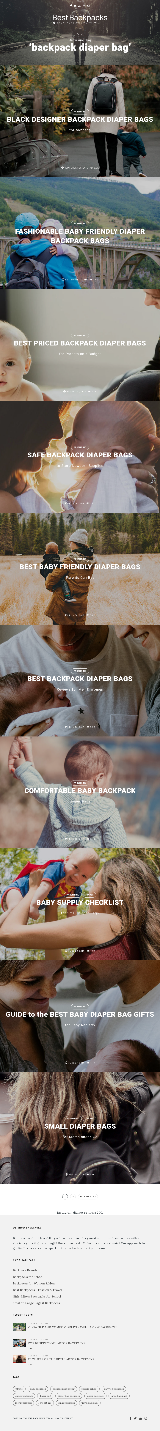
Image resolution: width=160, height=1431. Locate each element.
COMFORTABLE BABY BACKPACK (80, 794)
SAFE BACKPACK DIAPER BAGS (80, 459)
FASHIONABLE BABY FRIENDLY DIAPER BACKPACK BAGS (80, 235)
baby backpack (38, 1388)
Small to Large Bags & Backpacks (36, 1303)
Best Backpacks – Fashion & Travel (37, 1290)
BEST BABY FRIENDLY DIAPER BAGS (80, 570)
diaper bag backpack (69, 1395)
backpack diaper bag (64, 1388)
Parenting (80, 107)
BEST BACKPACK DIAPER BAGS (80, 682)
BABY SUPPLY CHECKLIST (80, 906)
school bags (44, 1402)
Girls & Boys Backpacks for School (37, 1296)
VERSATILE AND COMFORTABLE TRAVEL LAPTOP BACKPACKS (72, 1327)
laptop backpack (95, 1395)
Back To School (89, 1388)
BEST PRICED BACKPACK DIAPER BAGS (80, 347)
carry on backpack (114, 1388)
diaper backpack (24, 1395)
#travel (19, 1388)
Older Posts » (88, 1197)
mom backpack (23, 1402)
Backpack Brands (25, 1270)
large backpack (119, 1395)
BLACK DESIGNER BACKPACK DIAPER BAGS (80, 123)
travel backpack (89, 1402)
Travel (89, 895)
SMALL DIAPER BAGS (80, 1130)
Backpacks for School (28, 1277)
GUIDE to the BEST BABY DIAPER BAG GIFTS (80, 1018)
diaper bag (45, 1395)
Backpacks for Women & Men (34, 1283)
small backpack (66, 1402)
